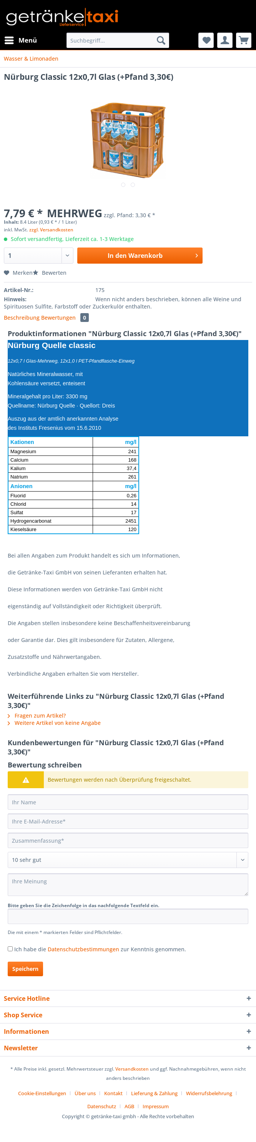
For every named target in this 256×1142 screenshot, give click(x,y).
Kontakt (113, 1093)
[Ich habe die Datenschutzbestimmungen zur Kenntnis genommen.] (10, 948)
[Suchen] (161, 40)
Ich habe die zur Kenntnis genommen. (100, 949)
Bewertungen (65, 317)
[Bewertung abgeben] (128, 860)
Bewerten (49, 272)
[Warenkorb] (243, 40)
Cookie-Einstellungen (42, 1093)
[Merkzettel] (206, 40)
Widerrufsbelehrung (209, 1093)
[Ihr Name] (128, 802)
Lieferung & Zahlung (154, 1093)
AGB (129, 1106)
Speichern (25, 968)
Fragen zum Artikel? (37, 715)
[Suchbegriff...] (117, 40)
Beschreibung (22, 317)
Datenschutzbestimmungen (83, 949)
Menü (21, 39)
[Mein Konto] (225, 40)
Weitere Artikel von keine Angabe (54, 722)
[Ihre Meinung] (128, 884)
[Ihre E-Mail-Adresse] (128, 821)
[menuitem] (20, 40)
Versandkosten (132, 1069)
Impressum (156, 1106)
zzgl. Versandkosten (51, 229)
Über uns (85, 1093)
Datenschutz (101, 1106)
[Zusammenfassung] (128, 840)
